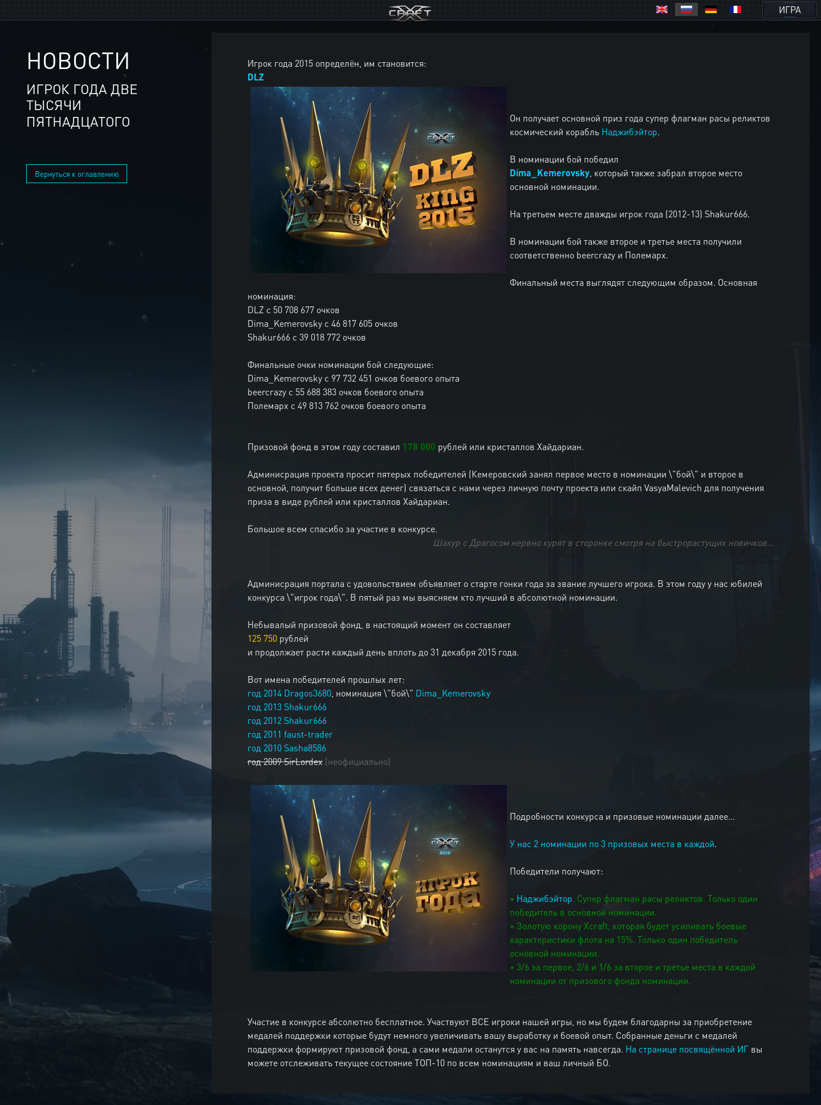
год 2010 (264, 748)
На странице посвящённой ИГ (687, 1049)
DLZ (255, 77)
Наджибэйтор (629, 131)
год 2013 (264, 707)
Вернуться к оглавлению (77, 174)
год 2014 (264, 693)
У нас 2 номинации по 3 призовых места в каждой (612, 843)
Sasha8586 (305, 748)
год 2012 (264, 720)
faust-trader (308, 734)
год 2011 (264, 734)
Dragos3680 (307, 693)
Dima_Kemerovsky (550, 173)
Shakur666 (305, 707)
